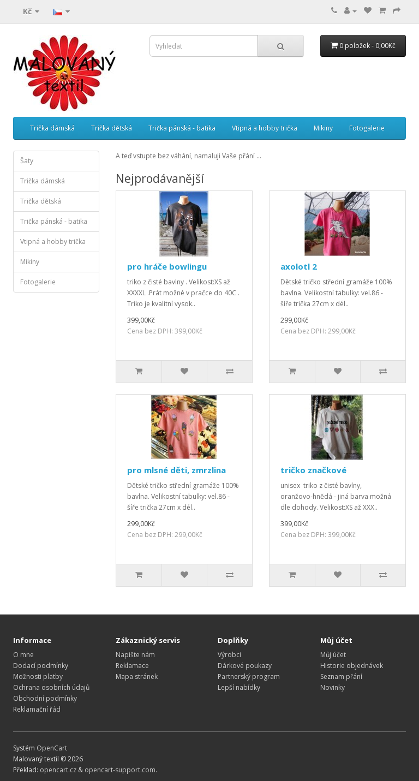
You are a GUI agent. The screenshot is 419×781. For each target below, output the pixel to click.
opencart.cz (58, 769)
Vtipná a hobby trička (264, 128)
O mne (23, 654)
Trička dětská (111, 128)
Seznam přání (341, 676)
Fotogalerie (367, 128)
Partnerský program (249, 676)
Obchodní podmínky (45, 698)
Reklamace (132, 665)
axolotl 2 (298, 266)
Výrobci (229, 654)
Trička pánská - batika (182, 128)
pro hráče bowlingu (167, 266)
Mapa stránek (137, 676)
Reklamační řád (37, 709)
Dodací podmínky (40, 665)
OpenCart (52, 748)
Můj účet (333, 654)
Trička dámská (52, 128)
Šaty (26, 160)
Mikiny (323, 128)
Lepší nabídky (239, 687)
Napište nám (135, 654)
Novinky (332, 687)
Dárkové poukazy (245, 665)
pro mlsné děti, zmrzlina (176, 469)
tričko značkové (313, 469)
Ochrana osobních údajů (51, 687)
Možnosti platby (38, 676)
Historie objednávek (351, 665)
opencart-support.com (120, 769)
